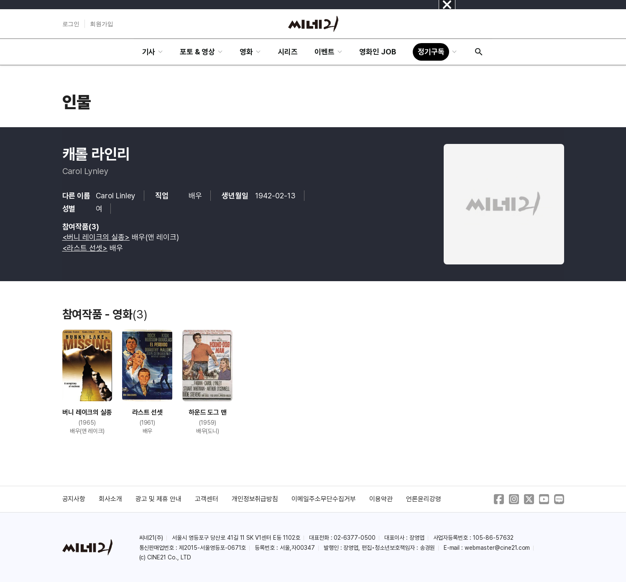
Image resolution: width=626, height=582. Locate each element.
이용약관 (381, 499)
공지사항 (74, 499)
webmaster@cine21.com (497, 547)
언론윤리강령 (423, 499)
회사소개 (110, 499)
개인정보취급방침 (255, 499)
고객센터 (206, 499)
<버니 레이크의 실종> (96, 237)
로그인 (71, 24)
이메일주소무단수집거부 (323, 499)
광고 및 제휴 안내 (158, 499)
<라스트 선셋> (85, 248)
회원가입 (101, 24)
